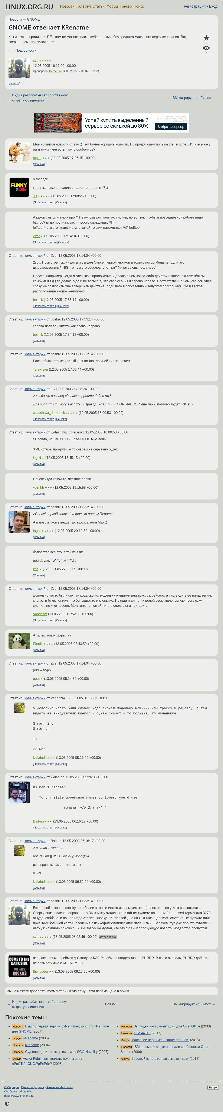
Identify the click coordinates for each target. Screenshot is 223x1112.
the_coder (40, 971)
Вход (213, 6)
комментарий (35, 255)
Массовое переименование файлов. (160, 1040)
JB (35, 196)
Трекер (126, 6)
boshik (38, 300)
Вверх (213, 1087)
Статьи (98, 6)
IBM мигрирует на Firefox (191, 98)
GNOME (33, 19)
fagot (37, 531)
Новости (67, 6)
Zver (36, 236)
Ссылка (14, 83)
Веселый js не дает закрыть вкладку (160, 1058)
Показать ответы (45, 242)
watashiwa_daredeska (50, 413)
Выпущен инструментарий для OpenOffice (167, 1026)
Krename (32, 1045)
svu (35, 60)
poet (36, 678)
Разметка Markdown (59, 1087)
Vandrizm (40, 614)
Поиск (139, 6)
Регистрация (195, 6)
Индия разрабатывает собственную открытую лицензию (40, 97)
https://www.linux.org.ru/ (19, 1095)
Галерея (83, 6)
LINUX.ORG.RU (29, 6)
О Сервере (11, 1087)
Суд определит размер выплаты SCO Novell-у (61, 1052)
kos (35, 569)
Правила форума (32, 1087)
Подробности (25, 50)
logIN (37, 458)
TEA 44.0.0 (142, 1033)
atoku (37, 158)
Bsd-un (38, 821)
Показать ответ (44, 202)
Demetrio (55, 71)
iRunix (37, 644)
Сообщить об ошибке (18, 1091)
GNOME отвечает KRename (49, 27)
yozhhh (38, 487)
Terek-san (40, 369)
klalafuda (40, 757)
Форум (112, 6)
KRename (30, 1038)
